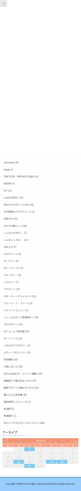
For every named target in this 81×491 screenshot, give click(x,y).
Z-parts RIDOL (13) (13, 197)
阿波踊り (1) (10, 415)
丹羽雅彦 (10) (11, 359)
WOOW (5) (9, 183)
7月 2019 (40, 440)
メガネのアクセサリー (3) (17, 345)
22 (18, 461)
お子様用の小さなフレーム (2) (19, 211)
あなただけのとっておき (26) (19, 204)
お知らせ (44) (11, 218)
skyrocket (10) (11, 162)
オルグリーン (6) (12, 254)
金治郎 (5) (9, 408)
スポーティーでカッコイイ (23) (20, 296)
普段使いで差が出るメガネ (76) (20, 380)
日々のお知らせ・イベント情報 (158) (23, 373)
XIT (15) (8, 190)
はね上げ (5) (10, 247)
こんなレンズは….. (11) (16, 239)
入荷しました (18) (13, 366)
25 (51, 461)
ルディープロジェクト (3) (17, 352)
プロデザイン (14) (13, 324)
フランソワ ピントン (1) (16, 310)
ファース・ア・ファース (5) (18, 303)
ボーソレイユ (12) (13, 338)
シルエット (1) (11, 282)
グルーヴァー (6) (12, 275)
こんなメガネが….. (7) (15, 232)
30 (29, 466)
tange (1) (8, 169)
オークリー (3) (11, 261)
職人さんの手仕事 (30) (15, 394)
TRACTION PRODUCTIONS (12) (21, 176)
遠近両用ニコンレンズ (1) (17, 401)
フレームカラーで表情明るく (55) (21, 317)
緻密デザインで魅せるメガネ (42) (21, 387)
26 (62, 461)
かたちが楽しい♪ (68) (15, 225)
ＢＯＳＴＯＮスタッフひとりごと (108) (24, 422)
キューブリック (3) (13, 268)
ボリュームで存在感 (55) (16, 331)
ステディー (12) (12, 289)
